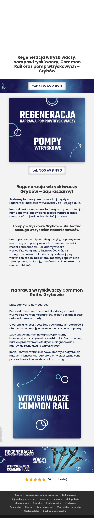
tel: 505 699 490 (47, 86)
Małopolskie (72, 499)
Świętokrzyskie (45, 507)
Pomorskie (15, 507)
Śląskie (29, 507)
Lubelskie (44, 499)
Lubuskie (57, 499)
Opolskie (37, 503)
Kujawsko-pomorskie (23, 499)
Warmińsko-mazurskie (69, 507)
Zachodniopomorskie (54, 511)
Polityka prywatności (1, 434)
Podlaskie (70, 503)
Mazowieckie (22, 503)
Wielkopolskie (31, 511)
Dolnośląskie (69, 495)
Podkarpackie (53, 503)
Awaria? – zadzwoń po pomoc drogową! (36, 495)
